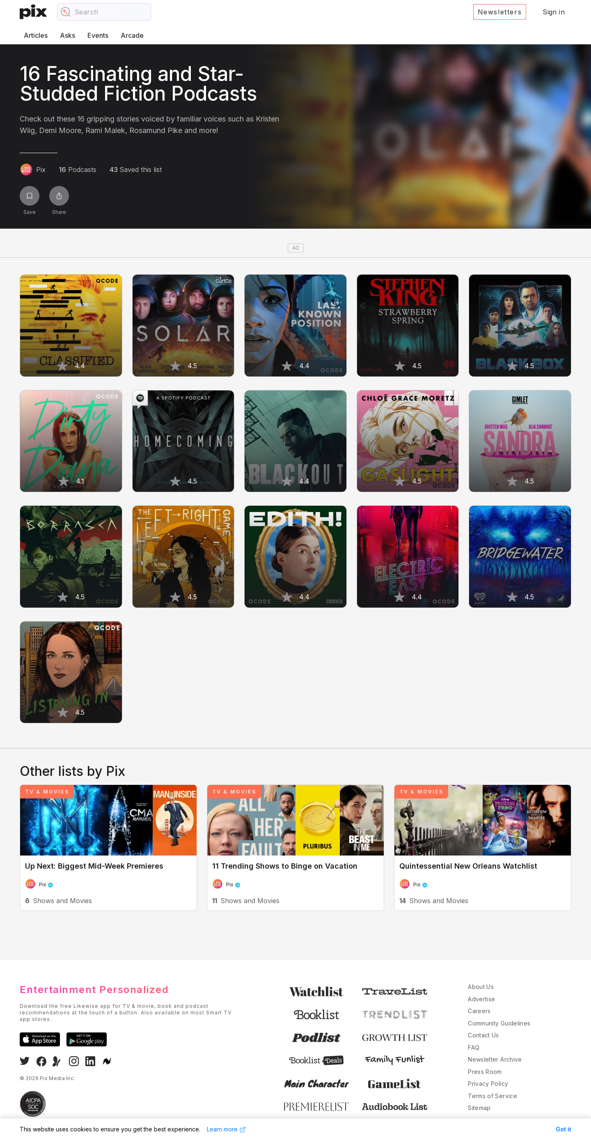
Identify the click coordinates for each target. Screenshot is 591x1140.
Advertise (481, 998)
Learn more (226, 1129)
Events (97, 35)
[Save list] (29, 196)
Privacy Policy (488, 1083)
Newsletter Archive (495, 1059)
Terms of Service (492, 1095)
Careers (479, 1010)
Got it (563, 1129)
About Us (481, 986)
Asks (67, 35)
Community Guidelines (499, 1023)
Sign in (554, 12)
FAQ (473, 1047)
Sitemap (479, 1107)
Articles (36, 35)
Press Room (485, 1071)
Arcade (132, 35)
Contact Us (483, 1035)
